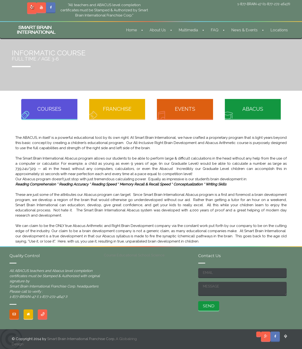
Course (110, 255)
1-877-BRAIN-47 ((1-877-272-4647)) (263, 4)
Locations (279, 30)
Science (157, 255)
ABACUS (252, 109)
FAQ (214, 30)
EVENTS (185, 109)
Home (131, 30)
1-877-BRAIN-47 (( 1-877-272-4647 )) (38, 297)
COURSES (49, 109)
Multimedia (188, 30)
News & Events (244, 30)
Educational (127, 255)
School (144, 255)
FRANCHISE (117, 109)
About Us (158, 30)
